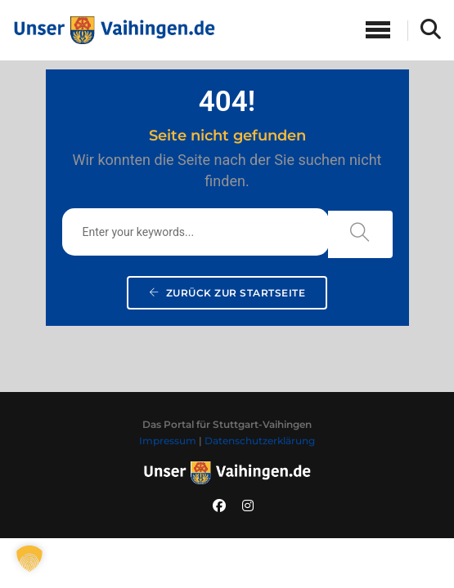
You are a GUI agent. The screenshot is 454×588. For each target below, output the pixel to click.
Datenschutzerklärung (260, 440)
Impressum (167, 440)
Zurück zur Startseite (227, 293)
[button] (29, 558)
